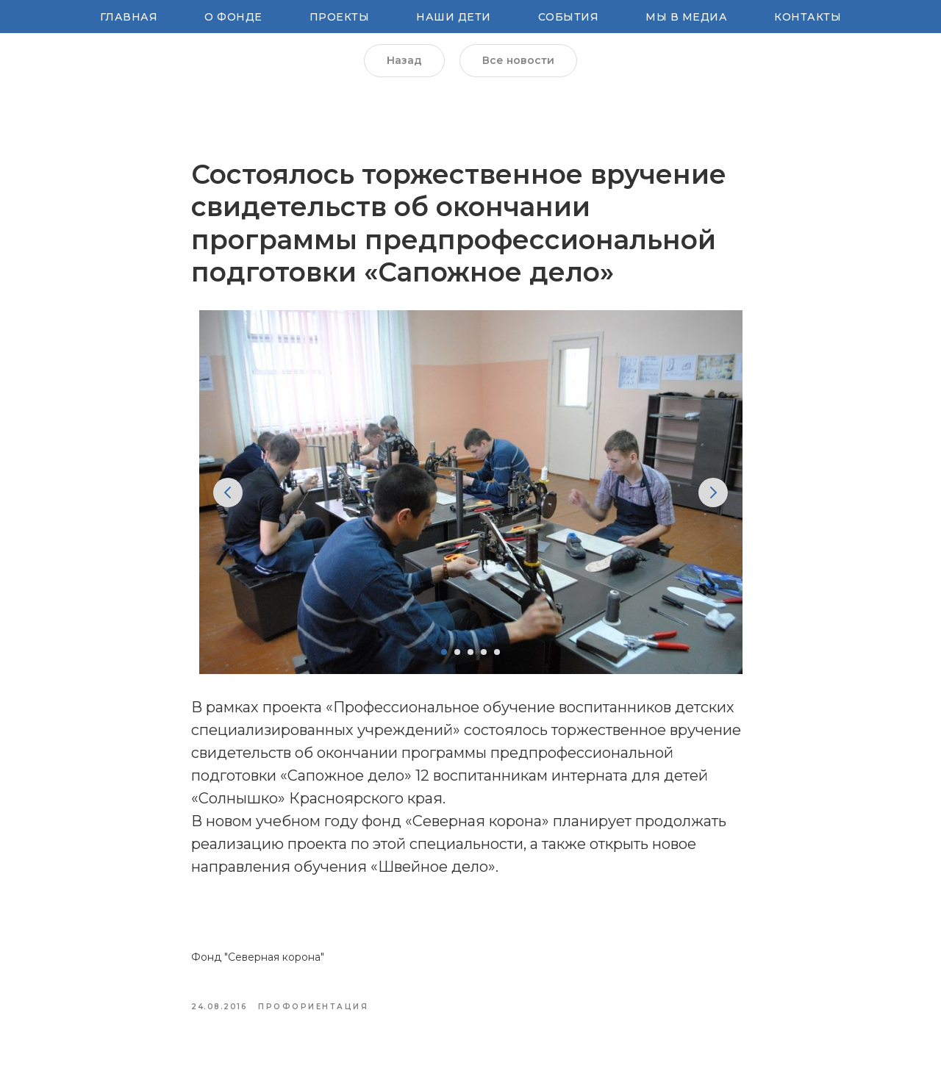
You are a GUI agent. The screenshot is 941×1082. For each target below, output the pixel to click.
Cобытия (568, 17)
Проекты (340, 17)
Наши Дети (453, 17)
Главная (129, 17)
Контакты (807, 17)
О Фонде (233, 17)
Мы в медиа (686, 17)
